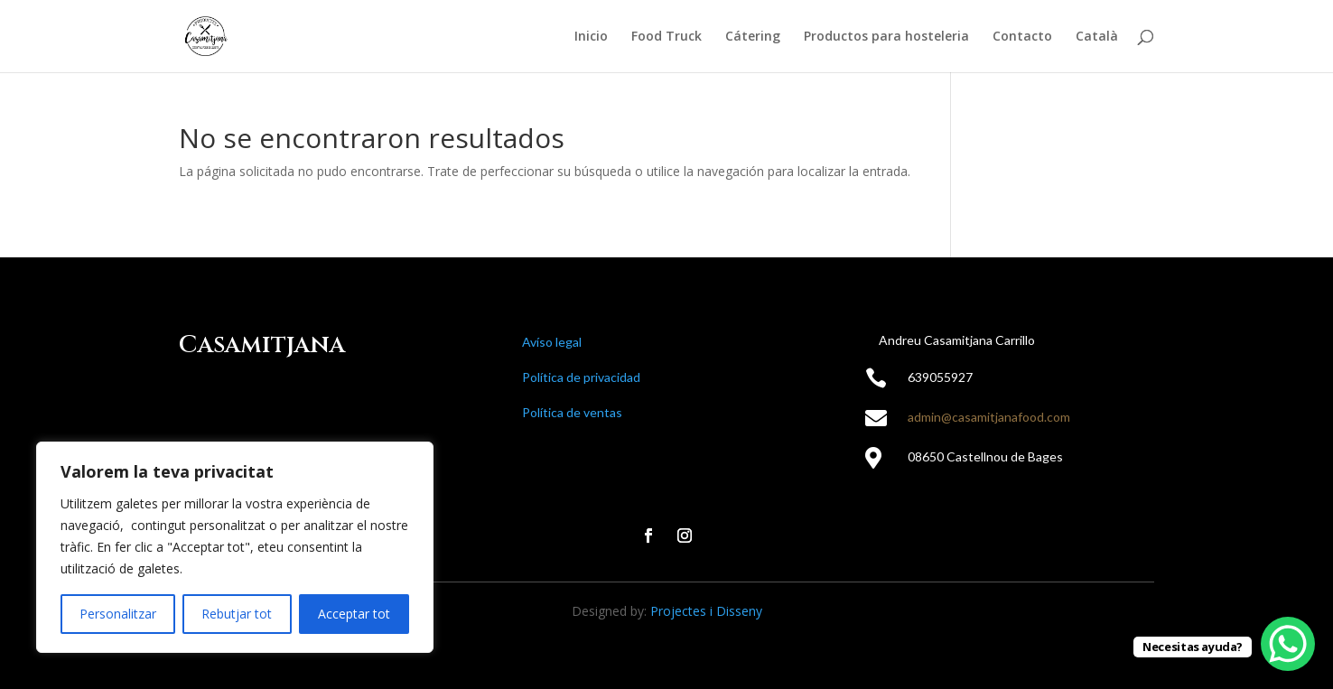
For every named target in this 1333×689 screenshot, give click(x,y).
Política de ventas (572, 412)
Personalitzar (117, 613)
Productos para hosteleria (886, 37)
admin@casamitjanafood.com (989, 416)
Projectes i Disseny (706, 610)
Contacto (1022, 37)
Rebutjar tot (236, 613)
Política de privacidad (581, 377)
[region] (234, 547)
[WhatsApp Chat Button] (1288, 644)
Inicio (591, 37)
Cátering (752, 37)
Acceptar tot (354, 613)
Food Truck (666, 37)
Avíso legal (552, 341)
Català (1097, 37)
